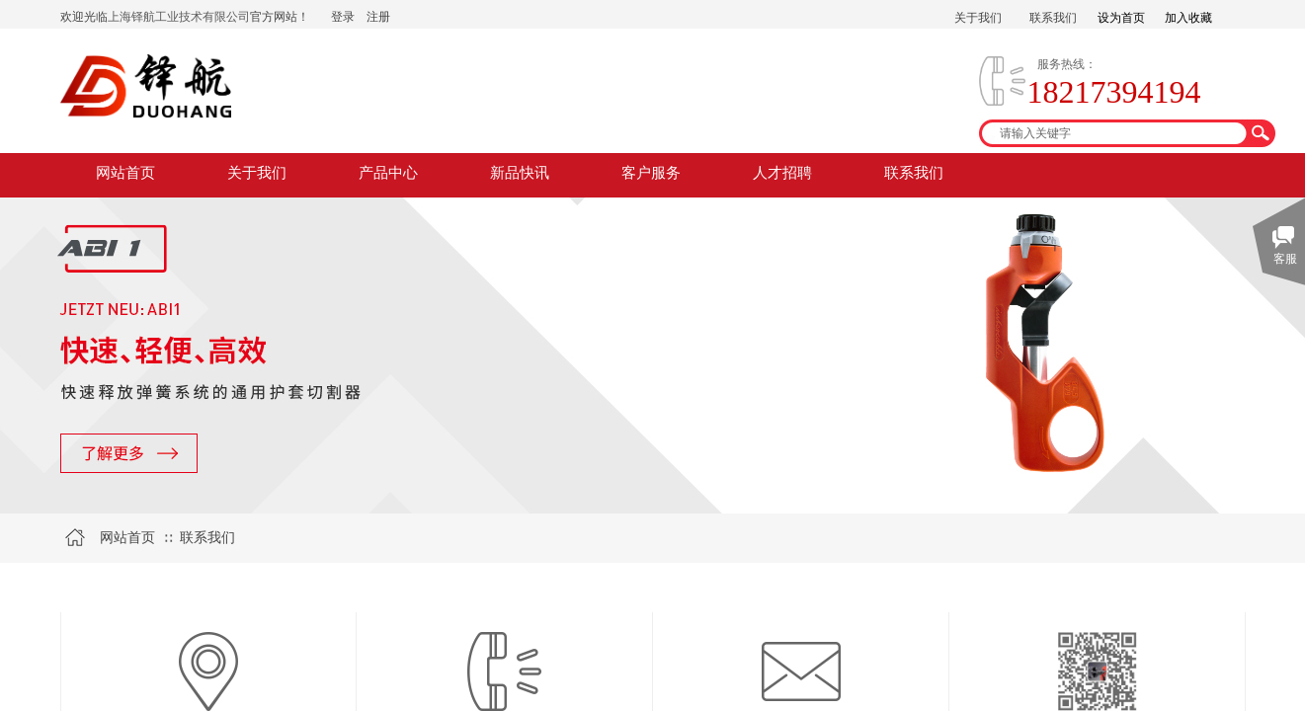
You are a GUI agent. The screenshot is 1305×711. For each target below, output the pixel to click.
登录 (343, 17)
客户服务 (651, 173)
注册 (378, 17)
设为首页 (1121, 18)
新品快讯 (519, 173)
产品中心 (388, 173)
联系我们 (913, 173)
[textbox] (1114, 133)
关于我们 (256, 173)
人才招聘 (782, 173)
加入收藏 (1188, 18)
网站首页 (125, 173)
